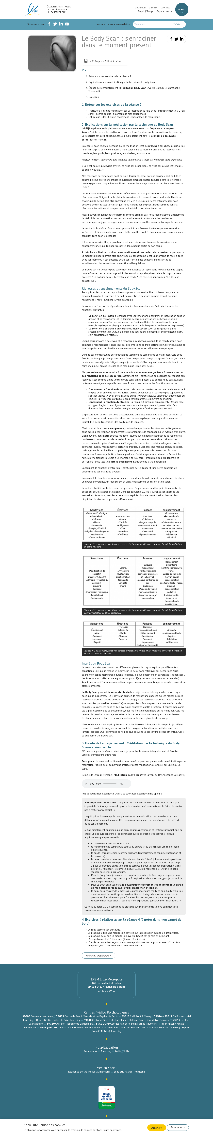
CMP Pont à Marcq (140, 1016)
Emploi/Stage (145, 11)
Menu (181, 9)
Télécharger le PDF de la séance (103, 61)
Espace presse (164, 11)
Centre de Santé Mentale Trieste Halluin (114, 1020)
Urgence (140, 7)
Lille (126, 1051)
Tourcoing (105, 1051)
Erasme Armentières (42, 1016)
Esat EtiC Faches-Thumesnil (129, 1071)
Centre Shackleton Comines (154, 1020)
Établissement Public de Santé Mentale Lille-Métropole (59, 9)
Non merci (177, 1127)
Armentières (90, 1051)
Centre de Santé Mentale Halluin (120, 1027)
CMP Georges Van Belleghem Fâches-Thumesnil (130, 1023)
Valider (177, 24)
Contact (166, 7)
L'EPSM (153, 7)
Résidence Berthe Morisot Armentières (89, 1071)
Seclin (118, 1051)
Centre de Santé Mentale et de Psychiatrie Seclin (91, 1016)
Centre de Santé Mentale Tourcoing (160, 1027)
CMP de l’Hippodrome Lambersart (74, 1023)
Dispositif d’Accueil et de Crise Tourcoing (58, 1020)
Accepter (156, 1127)
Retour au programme (97, 955)
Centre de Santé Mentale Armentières (79, 1027)
